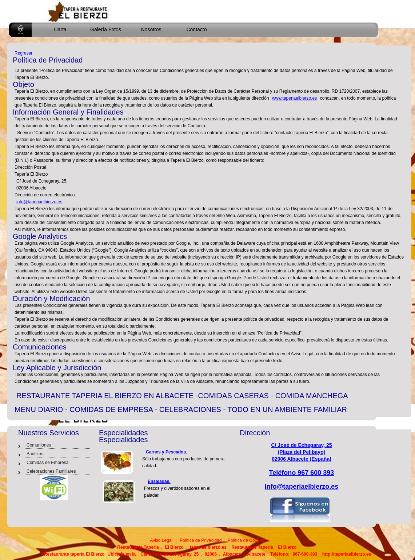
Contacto (196, 29)
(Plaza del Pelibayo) (302, 452)
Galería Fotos (105, 29)
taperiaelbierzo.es (207, 547)
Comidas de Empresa (47, 462)
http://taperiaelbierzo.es (346, 554)
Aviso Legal (161, 540)
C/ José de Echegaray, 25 (301, 445)
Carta (60, 29)
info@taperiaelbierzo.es (39, 201)
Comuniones (39, 445)
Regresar (23, 53)
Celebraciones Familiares (51, 471)
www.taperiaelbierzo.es (294, 98)
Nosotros (151, 29)
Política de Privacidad (200, 540)
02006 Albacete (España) (301, 459)
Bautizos (35, 453)
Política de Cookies (246, 540)
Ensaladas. (159, 481)
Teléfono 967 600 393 (301, 472)
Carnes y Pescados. (166, 452)
